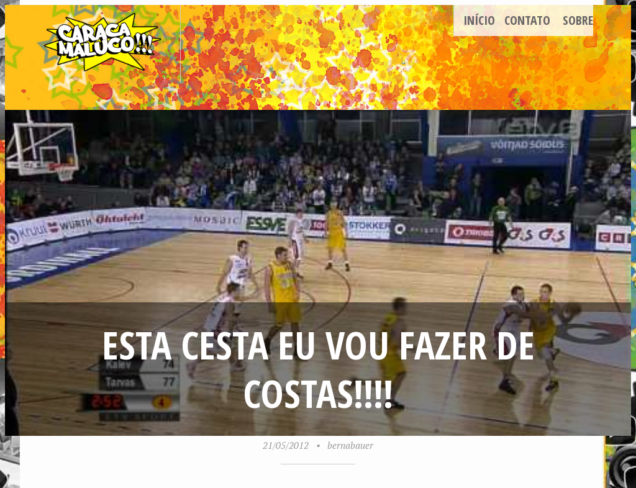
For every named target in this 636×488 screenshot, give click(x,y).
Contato (527, 20)
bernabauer (350, 445)
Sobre (578, 20)
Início (479, 20)
